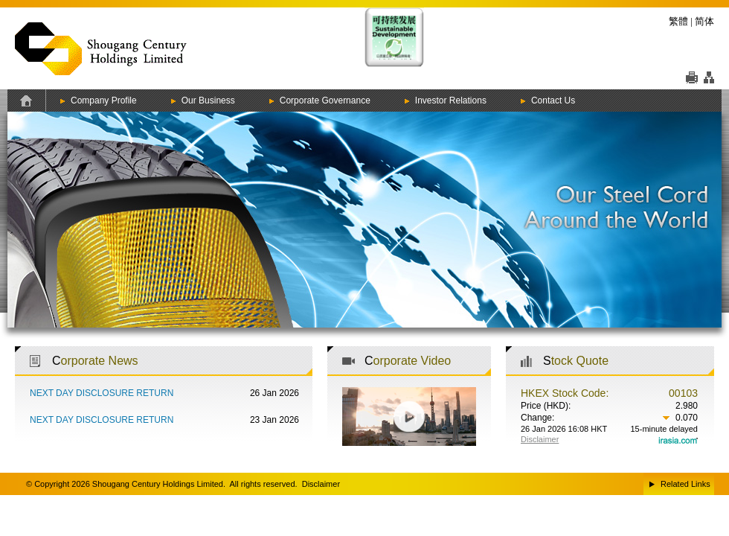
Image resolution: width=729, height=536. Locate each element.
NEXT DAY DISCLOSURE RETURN (101, 393)
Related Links (685, 483)
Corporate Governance (325, 100)
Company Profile (104, 100)
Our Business (208, 100)
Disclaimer (321, 483)
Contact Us (553, 100)
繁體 (678, 21)
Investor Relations (450, 100)
